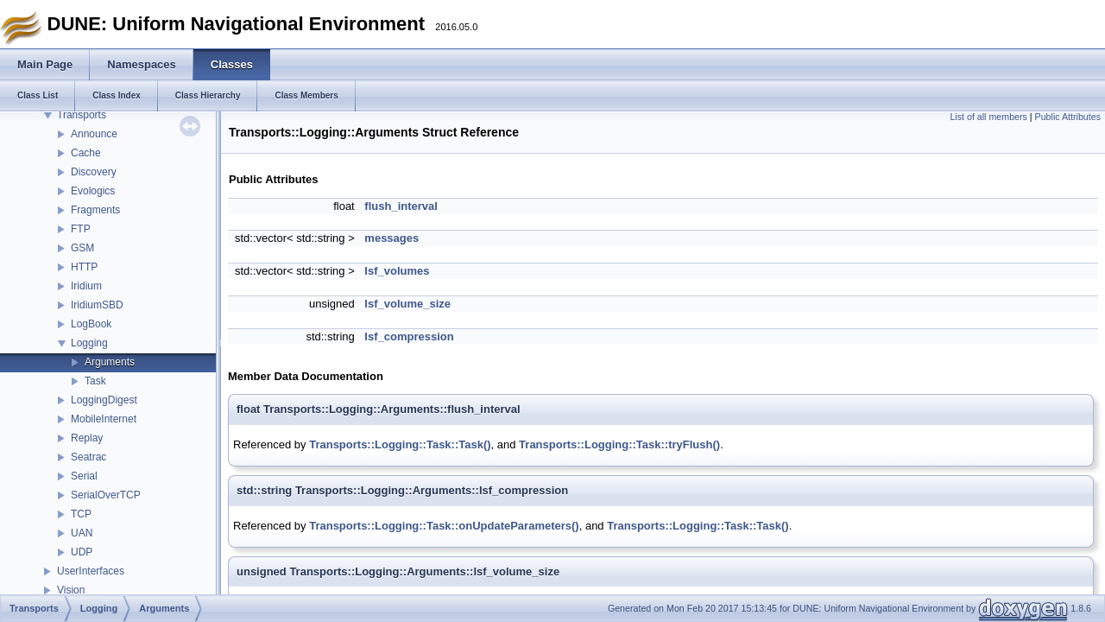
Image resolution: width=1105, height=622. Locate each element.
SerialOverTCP (106, 495)
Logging (89, 343)
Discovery (94, 172)
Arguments (110, 362)
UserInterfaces (90, 571)
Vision (71, 590)
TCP (81, 514)
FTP (81, 229)
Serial (84, 476)
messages (391, 238)
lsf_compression (408, 336)
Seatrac (88, 457)
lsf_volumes (396, 270)
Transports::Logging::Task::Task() (399, 444)
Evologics (93, 191)
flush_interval (401, 206)
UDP (81, 552)
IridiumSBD (97, 305)
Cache (86, 153)
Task (95, 381)
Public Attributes (1068, 116)
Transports (81, 115)
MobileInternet (103, 419)
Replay (87, 438)
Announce (94, 134)
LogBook (91, 324)
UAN (81, 533)
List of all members (988, 116)
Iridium (86, 286)
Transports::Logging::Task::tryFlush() (619, 444)
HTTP (84, 267)
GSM (82, 248)
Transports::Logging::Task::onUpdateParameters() (444, 525)
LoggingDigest (104, 400)
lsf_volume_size (407, 303)
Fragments (95, 210)
